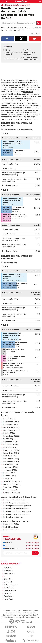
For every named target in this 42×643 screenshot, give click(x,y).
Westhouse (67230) (10, 490)
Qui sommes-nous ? (9, 611)
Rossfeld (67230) (9, 476)
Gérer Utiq (36, 615)
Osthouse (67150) (10, 470)
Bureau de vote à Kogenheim (14, 500)
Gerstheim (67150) (10, 439)
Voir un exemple (32, 543)
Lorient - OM (8, 582)
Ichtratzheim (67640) (11, 453)
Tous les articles (17, 613)
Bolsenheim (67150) (11, 422)
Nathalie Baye (9, 568)
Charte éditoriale (27, 611)
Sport (6, 545)
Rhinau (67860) (9, 473)
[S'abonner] (21, 553)
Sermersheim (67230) (18, 28)
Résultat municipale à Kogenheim (16, 514)
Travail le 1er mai (10, 590)
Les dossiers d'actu (11, 548)
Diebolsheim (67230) (11, 430)
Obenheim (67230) (10, 467)
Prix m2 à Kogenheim (11, 530)
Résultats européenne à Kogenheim (17, 511)
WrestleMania (9, 596)
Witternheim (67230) (11, 493)
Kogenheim (27, 57)
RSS (25, 613)
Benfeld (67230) (9, 419)
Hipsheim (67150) (10, 447)
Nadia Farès (8, 571)
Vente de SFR (9, 588)
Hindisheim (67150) (10, 444)
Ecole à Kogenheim (10, 527)
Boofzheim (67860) (10, 425)
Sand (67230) (8, 479)
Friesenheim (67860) (11, 436)
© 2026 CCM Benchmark (32, 617)
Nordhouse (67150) (10, 464)
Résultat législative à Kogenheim (15, 508)
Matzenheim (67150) (11, 462)
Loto (5, 576)
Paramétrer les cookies (25, 615)
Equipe (19, 611)
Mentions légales (7, 617)
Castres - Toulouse (11, 585)
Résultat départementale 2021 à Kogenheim (12, 52)
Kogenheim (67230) (11, 524)
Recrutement (31, 613)
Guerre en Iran (9, 574)
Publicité (36, 611)
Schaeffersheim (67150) (12, 481)
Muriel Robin (8, 599)
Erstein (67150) (9, 433)
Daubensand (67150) (11, 427)
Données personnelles (9, 615)
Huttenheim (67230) (17, 30)
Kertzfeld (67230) (9, 456)
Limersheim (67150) (11, 459)
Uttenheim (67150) (10, 487)
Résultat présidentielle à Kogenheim (17, 506)
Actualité (7, 543)
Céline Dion (8, 579)
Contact (8, 613)
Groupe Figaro (18, 617)
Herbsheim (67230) (10, 442)
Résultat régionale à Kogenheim (15, 503)
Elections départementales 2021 (17, 5)
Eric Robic (7, 593)
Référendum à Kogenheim (13, 517)
